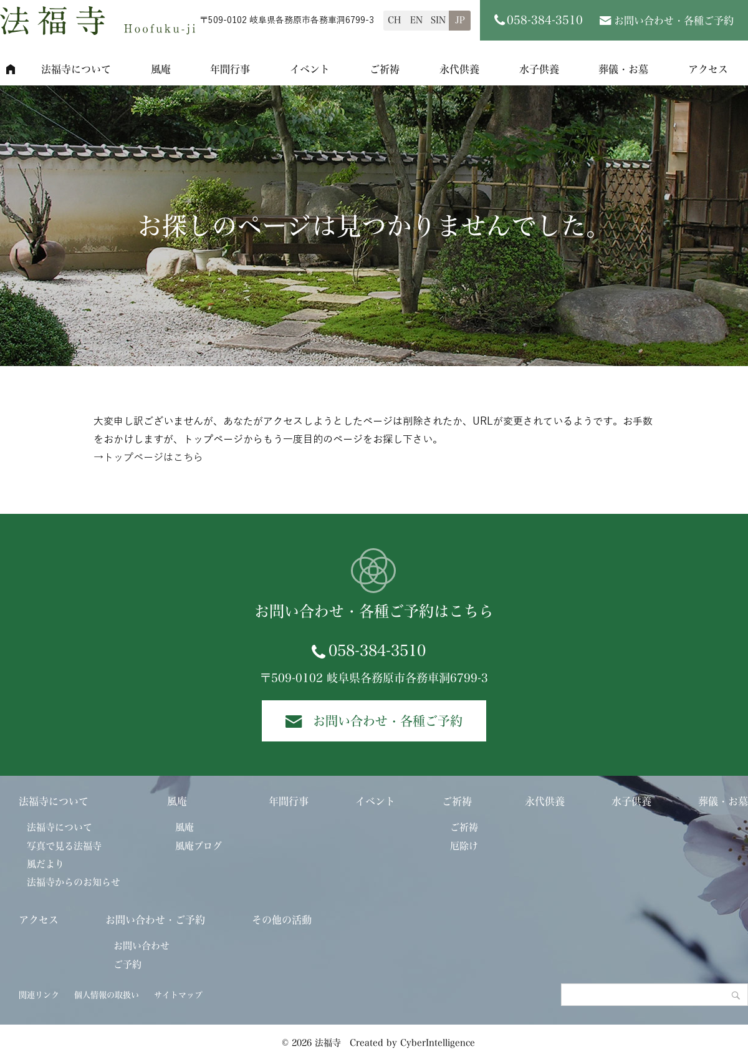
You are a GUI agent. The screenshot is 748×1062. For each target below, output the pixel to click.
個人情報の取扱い (106, 995)
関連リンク (39, 995)
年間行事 (230, 69)
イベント (310, 69)
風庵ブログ (198, 846)
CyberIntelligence (437, 1042)
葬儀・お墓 (623, 69)
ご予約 (127, 964)
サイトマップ (178, 995)
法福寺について (76, 69)
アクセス (39, 920)
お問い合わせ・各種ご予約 (674, 21)
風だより (45, 864)
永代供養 (459, 69)
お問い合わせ (141, 945)
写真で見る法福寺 (64, 846)
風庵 (161, 69)
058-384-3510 (377, 650)
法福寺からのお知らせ (73, 882)
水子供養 (539, 69)
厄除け (464, 846)
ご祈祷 (385, 69)
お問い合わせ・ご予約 (155, 920)
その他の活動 (282, 920)
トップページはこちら (153, 457)
